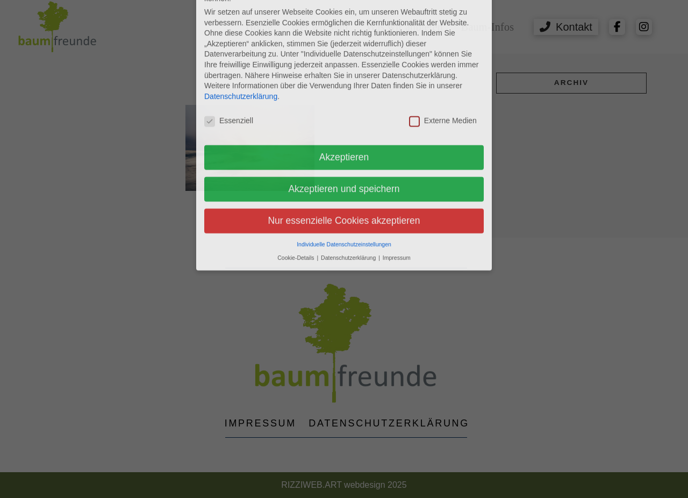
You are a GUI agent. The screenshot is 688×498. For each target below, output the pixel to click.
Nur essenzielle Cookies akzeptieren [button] (344, 78)
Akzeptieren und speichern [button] (343, 46)
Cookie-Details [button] (296, 115)
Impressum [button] (397, 115)
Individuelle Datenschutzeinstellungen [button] (344, 101)
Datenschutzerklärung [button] (349, 115)
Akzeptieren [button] (344, 15)
